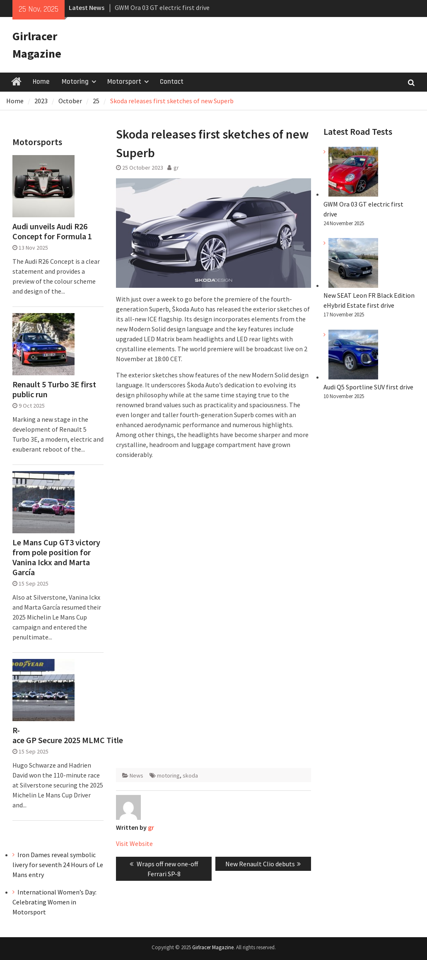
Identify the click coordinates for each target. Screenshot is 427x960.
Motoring (75, 81)
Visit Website (134, 843)
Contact (171, 81)
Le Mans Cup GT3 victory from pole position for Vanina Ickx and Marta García (56, 557)
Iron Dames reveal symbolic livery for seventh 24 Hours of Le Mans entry (57, 865)
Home (41, 81)
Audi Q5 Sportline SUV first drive (368, 387)
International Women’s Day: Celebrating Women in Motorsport (54, 902)
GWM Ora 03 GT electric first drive (162, 7)
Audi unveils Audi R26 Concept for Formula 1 (52, 231)
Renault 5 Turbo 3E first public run (54, 389)
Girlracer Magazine (213, 947)
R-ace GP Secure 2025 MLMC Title (58, 735)
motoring (168, 775)
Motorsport (124, 81)
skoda (190, 775)
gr (176, 167)
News (136, 775)
